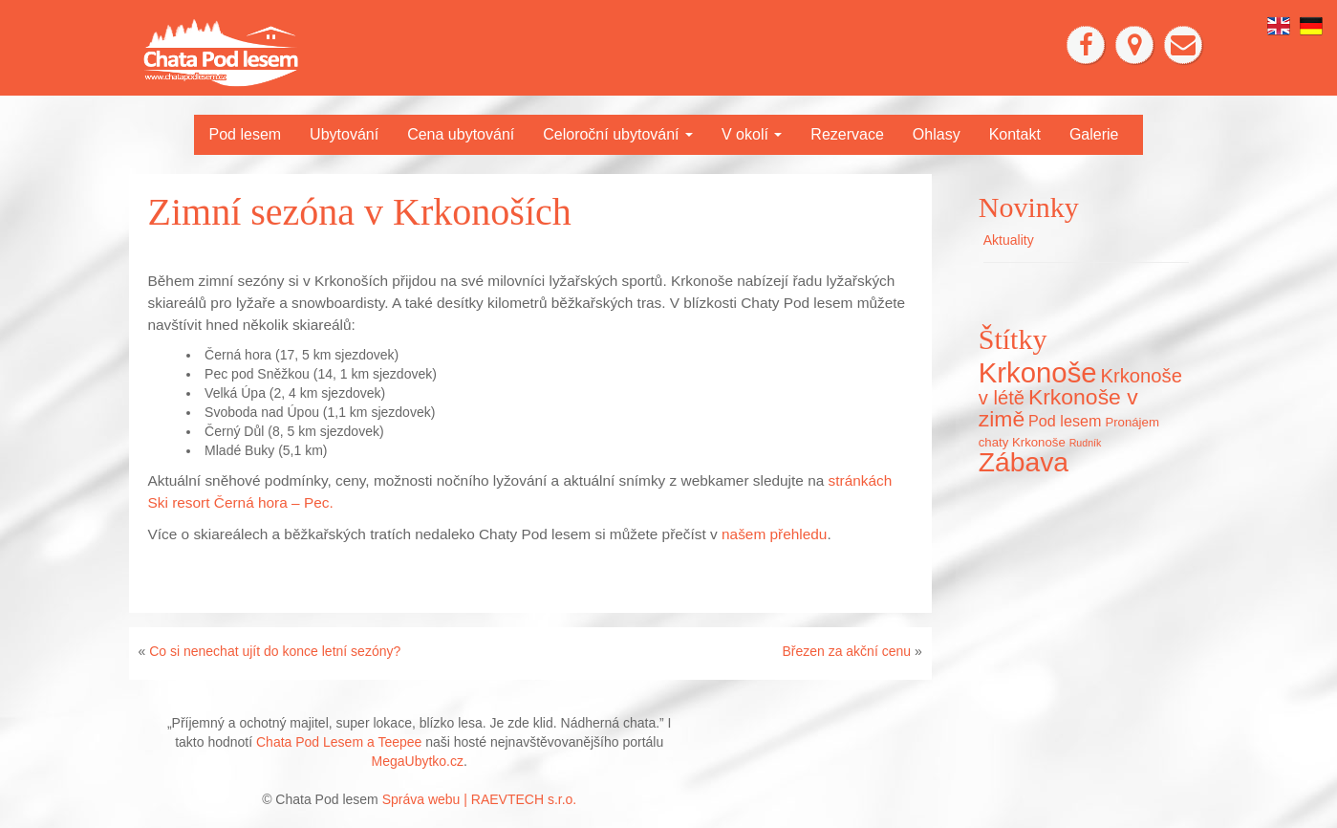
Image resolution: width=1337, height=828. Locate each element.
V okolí (752, 134)
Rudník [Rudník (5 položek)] (1085, 442)
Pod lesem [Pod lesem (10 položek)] (1064, 420)
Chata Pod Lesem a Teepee (338, 742)
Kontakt (1015, 134)
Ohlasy (936, 134)
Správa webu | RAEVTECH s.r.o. (479, 799)
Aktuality (1008, 240)
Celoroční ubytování (618, 134)
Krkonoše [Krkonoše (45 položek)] (1038, 372)
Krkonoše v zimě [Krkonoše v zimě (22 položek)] (1058, 407)
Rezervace (846, 134)
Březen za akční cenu (846, 651)
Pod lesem (245, 134)
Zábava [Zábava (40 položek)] (1023, 462)
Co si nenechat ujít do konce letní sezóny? (274, 651)
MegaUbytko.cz (418, 761)
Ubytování (344, 134)
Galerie (1094, 134)
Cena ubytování (460, 134)
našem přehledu (774, 534)
